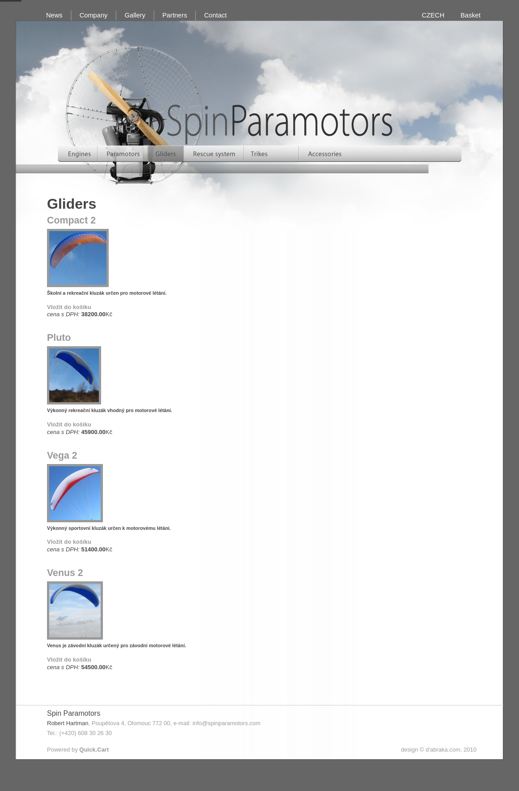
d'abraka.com (442, 749)
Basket (470, 15)
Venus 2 (65, 572)
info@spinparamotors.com (226, 723)
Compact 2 (71, 220)
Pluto (59, 337)
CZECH (433, 15)
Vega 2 (62, 455)
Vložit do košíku (69, 307)
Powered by (78, 749)
